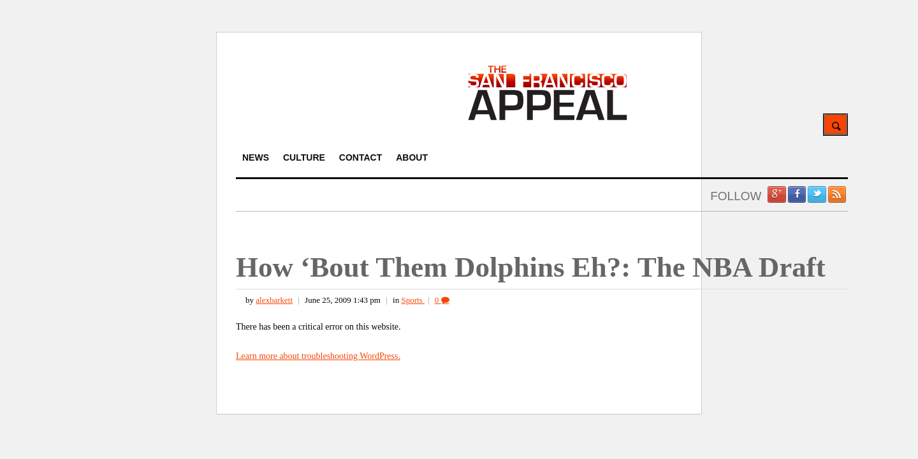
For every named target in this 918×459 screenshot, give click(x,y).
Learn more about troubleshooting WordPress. (318, 356)
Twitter (817, 194)
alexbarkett (274, 300)
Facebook (797, 194)
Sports (412, 300)
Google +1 (776, 194)
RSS (837, 194)
